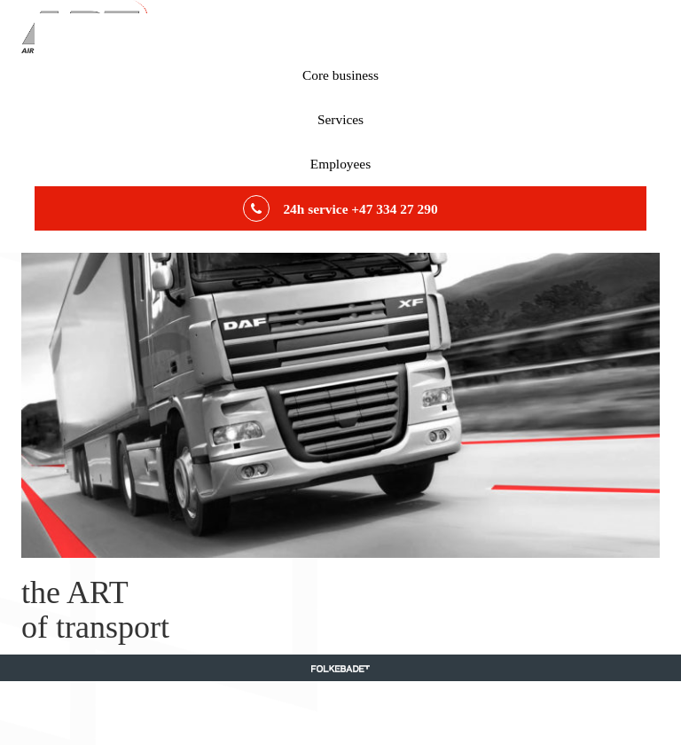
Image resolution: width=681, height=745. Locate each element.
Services (340, 119)
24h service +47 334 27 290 (340, 208)
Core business (340, 74)
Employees (340, 163)
